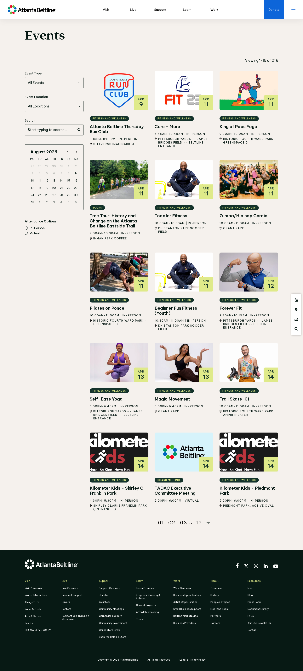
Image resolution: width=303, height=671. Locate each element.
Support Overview (109, 588)
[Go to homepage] (32, 9)
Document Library (258, 609)
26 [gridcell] (47, 195)
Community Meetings (111, 609)
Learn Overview (145, 588)
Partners (215, 615)
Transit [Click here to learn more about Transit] (140, 619)
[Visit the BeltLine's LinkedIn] (266, 566)
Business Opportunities (187, 595)
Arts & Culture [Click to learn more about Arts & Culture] (33, 616)
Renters (66, 609)
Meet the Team (219, 609)
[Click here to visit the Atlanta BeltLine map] (296, 309)
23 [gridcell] (75, 188)
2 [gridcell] (76, 166)
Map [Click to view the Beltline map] (250, 588)
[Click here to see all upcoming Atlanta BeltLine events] (296, 300)
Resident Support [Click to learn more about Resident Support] (72, 595)
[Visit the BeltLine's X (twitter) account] (246, 566)
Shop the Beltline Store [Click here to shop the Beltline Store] (112, 637)
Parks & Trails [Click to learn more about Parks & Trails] (33, 609)
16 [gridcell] (75, 180)
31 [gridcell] (61, 166)
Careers (215, 623)
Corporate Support (110, 615)
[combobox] (54, 82)
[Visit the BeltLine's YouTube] (275, 567)
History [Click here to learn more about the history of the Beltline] (214, 595)
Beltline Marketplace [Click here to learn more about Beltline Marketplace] (185, 615)
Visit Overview (33, 588)
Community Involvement (113, 623)
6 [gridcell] (54, 173)
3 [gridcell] (32, 173)
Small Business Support (187, 609)
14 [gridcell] (61, 180)
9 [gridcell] (76, 173)
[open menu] (293, 9)
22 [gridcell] (68, 188)
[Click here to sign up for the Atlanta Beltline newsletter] (296, 319)
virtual (32, 233)
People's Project (220, 602)
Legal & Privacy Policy (193, 659)
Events (29, 623)
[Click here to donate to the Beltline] (274, 9)
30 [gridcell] (54, 166)
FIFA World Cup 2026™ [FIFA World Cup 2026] (38, 630)
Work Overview (182, 588)
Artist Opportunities (185, 602)
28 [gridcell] (39, 166)
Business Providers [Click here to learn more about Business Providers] (184, 623)
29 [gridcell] (47, 166)
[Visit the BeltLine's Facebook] (237, 566)
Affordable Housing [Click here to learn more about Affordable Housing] (147, 612)
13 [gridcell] (54, 180)
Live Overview (70, 588)
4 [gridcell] (40, 173)
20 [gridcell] (54, 188)
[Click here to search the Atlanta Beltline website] (296, 329)
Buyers (66, 602)
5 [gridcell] (47, 173)
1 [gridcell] (68, 166)
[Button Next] (208, 523)
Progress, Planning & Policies (148, 597)
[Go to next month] (75, 151)
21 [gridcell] (61, 188)
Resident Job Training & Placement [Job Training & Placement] (75, 617)
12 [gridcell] (46, 180)
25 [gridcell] (39, 195)
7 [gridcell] (61, 173)
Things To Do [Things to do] (32, 602)
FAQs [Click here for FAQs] (251, 615)
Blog (250, 595)
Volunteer (104, 602)
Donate (103, 595)
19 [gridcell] (46, 188)
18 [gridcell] (39, 188)
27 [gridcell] (32, 166)
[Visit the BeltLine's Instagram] (256, 566)
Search (30, 120)
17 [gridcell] (32, 188)
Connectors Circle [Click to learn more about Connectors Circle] (110, 630)
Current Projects (146, 605)
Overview (216, 588)
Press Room (254, 602)
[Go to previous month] (68, 151)
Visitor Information (36, 595)
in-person (35, 228)
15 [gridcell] (68, 180)
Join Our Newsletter (259, 623)
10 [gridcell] (32, 180)
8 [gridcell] (68, 173)
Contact (253, 630)
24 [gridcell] (32, 195)
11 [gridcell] (39, 180)
